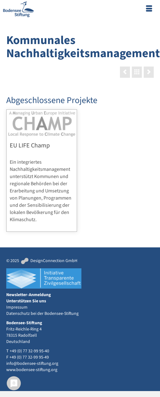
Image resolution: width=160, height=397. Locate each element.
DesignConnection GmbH (48, 261)
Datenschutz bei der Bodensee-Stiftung (42, 313)
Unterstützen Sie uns (26, 301)
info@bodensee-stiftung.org (32, 363)
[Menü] (149, 9)
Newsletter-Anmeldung (28, 295)
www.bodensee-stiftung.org (31, 370)
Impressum (17, 307)
